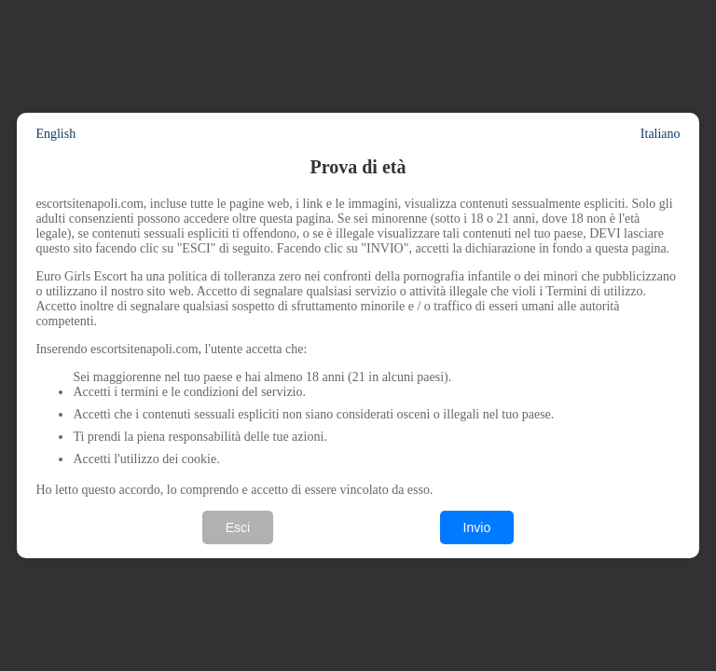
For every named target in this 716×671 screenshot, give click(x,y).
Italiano (660, 134)
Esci (238, 527)
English (55, 134)
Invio (477, 527)
